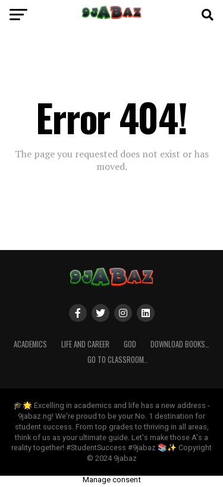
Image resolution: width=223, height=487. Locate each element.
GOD (130, 344)
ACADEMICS (30, 344)
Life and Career (85, 344)
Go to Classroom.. (117, 359)
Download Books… (179, 344)
